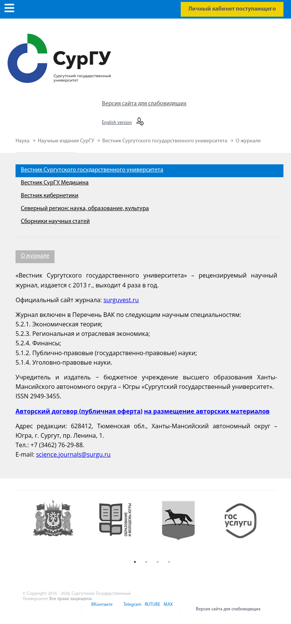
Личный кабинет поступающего (232, 9)
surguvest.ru (121, 300)
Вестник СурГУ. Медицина (55, 183)
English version (117, 122)
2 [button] (146, 562)
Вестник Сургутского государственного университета (165, 141)
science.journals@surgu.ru (73, 454)
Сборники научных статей (55, 221)
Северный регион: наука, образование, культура (85, 209)
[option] (59, 527)
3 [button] (157, 562)
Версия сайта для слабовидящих (144, 104)
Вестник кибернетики (49, 196)
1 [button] (135, 562)
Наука (23, 141)
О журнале (248, 141)
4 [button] (169, 562)
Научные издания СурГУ (66, 141)
